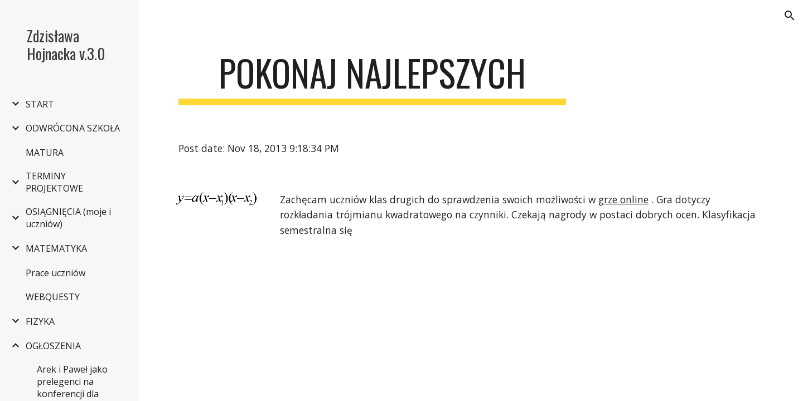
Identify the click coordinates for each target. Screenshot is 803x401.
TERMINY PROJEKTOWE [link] (54, 182)
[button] (789, 15)
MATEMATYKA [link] (56, 248)
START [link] (40, 104)
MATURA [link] (45, 152)
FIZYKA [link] (40, 321)
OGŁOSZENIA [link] (53, 346)
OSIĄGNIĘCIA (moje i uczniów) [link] (68, 218)
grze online (623, 199)
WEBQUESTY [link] (53, 297)
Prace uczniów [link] (55, 273)
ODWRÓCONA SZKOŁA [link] (73, 128)
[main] (372, 78)
